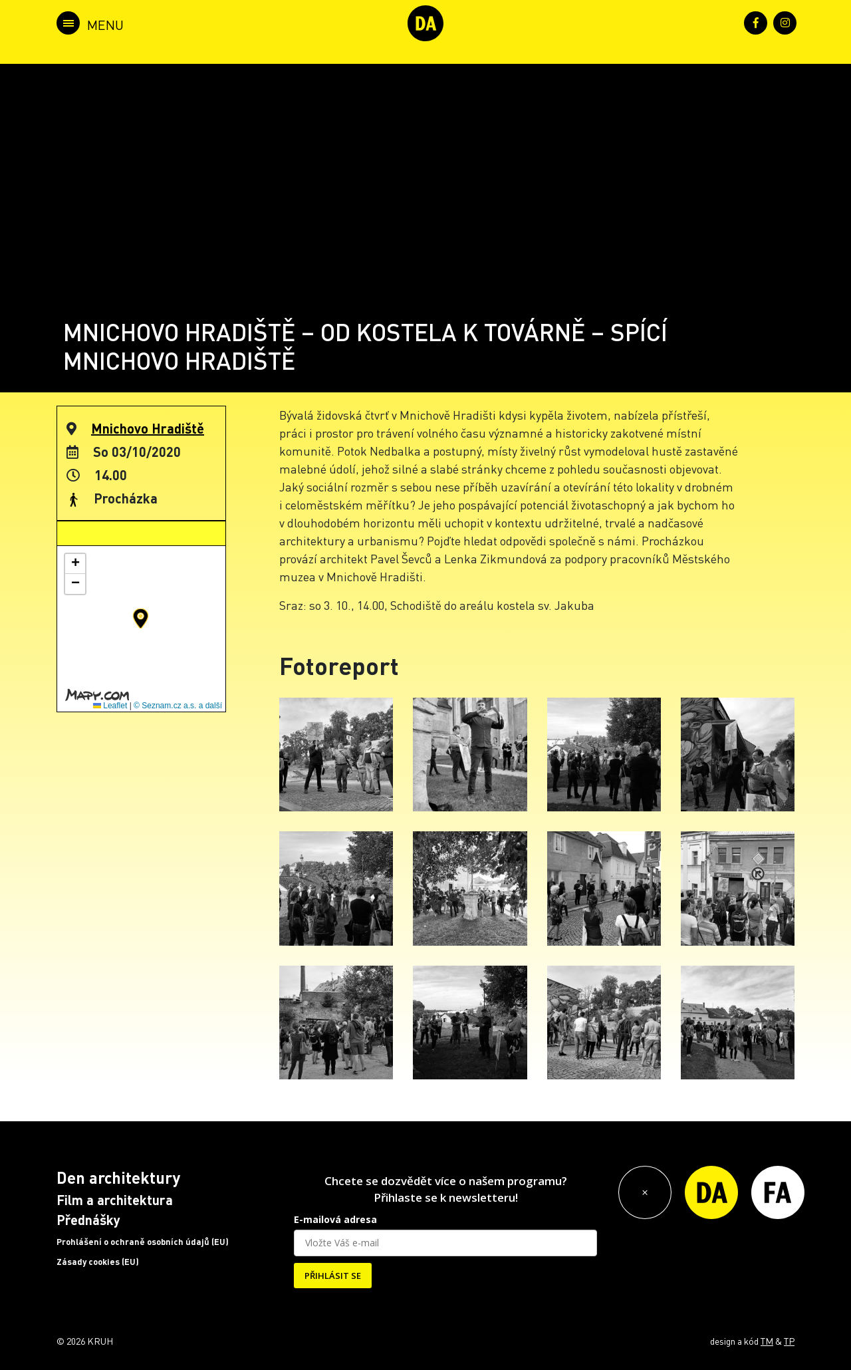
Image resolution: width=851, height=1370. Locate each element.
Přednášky (88, 1219)
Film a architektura (115, 1199)
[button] (141, 618)
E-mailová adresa (335, 1219)
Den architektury (118, 1177)
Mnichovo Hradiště (147, 428)
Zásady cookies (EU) (98, 1261)
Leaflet (110, 705)
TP (789, 1341)
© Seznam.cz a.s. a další (178, 705)
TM (767, 1341)
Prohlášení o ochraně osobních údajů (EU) (143, 1241)
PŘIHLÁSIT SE (332, 1276)
